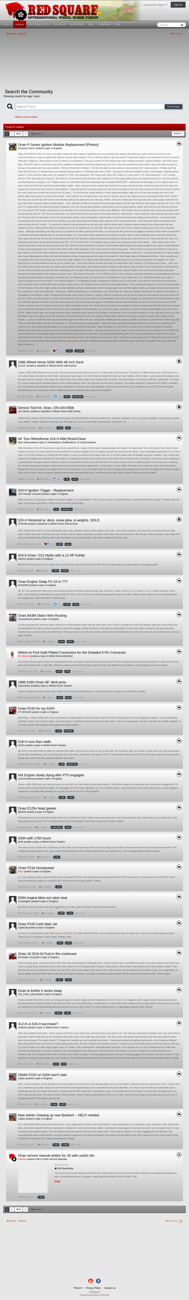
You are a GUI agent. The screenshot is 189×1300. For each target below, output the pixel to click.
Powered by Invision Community (94, 1295)
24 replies (43, 1064)
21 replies (48, 913)
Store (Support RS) (38, 24)
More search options (26, 117)
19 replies (43, 509)
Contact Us (110, 1288)
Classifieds (59, 24)
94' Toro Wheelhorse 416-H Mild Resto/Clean (52, 439)
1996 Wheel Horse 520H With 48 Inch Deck (51, 362)
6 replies (49, 764)
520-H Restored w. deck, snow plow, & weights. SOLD (58, 520)
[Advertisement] (65, 63)
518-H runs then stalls (34, 742)
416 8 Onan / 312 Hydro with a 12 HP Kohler (51, 555)
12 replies (44, 604)
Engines (57, 148)
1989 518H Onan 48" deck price (42, 682)
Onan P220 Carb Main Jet (37, 924)
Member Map (76, 24)
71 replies (43, 351)
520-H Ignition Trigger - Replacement (46, 490)
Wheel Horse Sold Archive (63, 365)
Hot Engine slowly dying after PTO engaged (51, 775)
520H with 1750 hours (34, 838)
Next (18, 134)
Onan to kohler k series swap (40, 991)
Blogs (91, 24)
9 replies (42, 570)
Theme (78, 1288)
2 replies (48, 641)
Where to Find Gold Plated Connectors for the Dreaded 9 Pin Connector (72, 652)
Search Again (173, 106)
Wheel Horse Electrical (61, 656)
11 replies (43, 857)
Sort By (178, 133)
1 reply (47, 697)
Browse (6, 24)
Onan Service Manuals (55, 1159)
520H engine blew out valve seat (42, 898)
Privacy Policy (93, 1288)
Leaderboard (104, 24)
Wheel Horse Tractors (60, 685)
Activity (19, 24)
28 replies (43, 479)
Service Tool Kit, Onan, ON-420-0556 (46, 408)
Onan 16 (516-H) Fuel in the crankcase (47, 954)
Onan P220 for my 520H (36, 708)
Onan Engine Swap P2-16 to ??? (43, 581)
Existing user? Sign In (155, 5)
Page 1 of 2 (36, 134)
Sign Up (178, 4)
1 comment (44, 396)
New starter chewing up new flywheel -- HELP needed (58, 1115)
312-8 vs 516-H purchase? (38, 1024)
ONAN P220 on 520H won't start (42, 1075)
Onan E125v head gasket (37, 808)
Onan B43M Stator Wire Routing (42, 615)
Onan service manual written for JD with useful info (56, 1155)
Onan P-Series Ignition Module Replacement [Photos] (58, 145)
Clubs (117, 24)
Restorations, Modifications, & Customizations (72, 442)
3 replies (43, 1144)
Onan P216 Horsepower (36, 868)
